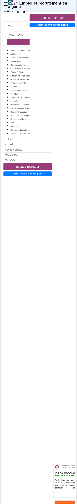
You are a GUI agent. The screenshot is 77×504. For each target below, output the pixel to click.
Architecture (15, 54)
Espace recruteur (27, 167)
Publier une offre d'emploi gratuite (27, 174)
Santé (13, 123)
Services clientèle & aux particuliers (25, 133)
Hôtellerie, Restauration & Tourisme (25, 79)
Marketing (14, 101)
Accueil (9, 144)
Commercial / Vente (19, 65)
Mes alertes (11, 155)
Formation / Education (20, 50)
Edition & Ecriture (18, 72)
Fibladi (8, 139)
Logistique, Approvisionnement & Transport (29, 97)
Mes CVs (10, 160)
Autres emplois (16, 61)
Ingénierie (14, 87)
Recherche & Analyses (20, 115)
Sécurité (14, 126)
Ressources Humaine (19, 119)
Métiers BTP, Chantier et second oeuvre (27, 105)
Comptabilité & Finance (20, 68)
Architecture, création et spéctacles (25, 58)
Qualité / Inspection (18, 112)
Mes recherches (13, 149)
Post (8, 11)
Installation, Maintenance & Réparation (27, 90)
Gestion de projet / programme (23, 76)
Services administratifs (20, 130)
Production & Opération (20, 108)
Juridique (14, 94)
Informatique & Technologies (22, 83)
